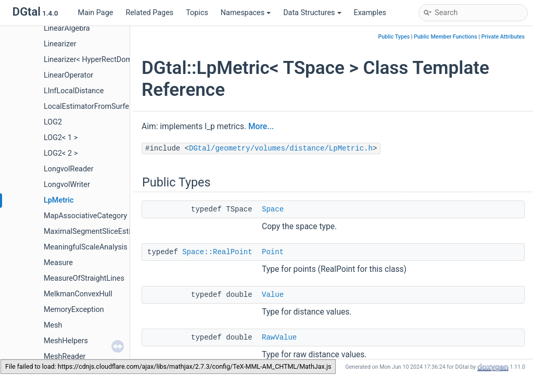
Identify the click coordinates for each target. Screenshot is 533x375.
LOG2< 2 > (61, 153)
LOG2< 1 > (61, 137)
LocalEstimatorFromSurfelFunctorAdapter (113, 106)
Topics (197, 12)
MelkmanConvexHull (78, 294)
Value (273, 295)
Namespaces (246, 12)
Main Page (95, 12)
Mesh (53, 325)
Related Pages (149, 12)
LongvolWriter (67, 184)
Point (273, 252)
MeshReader (65, 356)
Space (273, 209)
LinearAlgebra (67, 28)
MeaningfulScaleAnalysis (86, 247)
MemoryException (74, 309)
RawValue (279, 337)
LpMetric (58, 200)
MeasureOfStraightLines (84, 278)
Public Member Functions (445, 36)
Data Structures (312, 12)
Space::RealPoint (217, 252)
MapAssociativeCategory (85, 215)
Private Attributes (503, 36)
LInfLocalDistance (74, 90)
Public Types (394, 36)
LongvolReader (69, 169)
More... (261, 126)
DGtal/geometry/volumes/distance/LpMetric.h (281, 148)
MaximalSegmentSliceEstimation (99, 231)
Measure (58, 262)
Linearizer (60, 44)
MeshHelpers (66, 340)
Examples (370, 12)
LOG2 (53, 122)
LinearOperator (68, 75)
